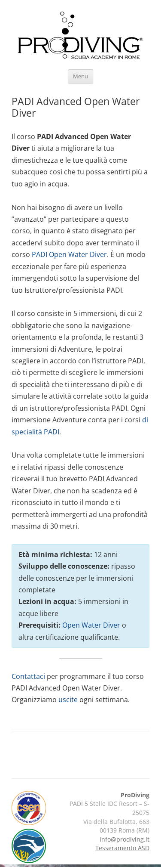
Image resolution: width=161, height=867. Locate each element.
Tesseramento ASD (122, 848)
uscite (68, 699)
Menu (80, 76)
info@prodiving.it (124, 839)
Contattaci (28, 676)
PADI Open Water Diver (69, 254)
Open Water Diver (91, 625)
